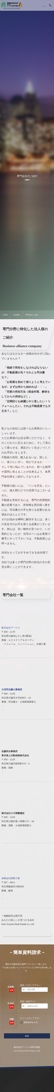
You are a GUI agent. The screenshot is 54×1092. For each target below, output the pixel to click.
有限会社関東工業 (10, 878)
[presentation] (19, 1060)
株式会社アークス (10, 628)
